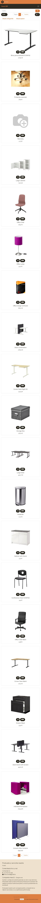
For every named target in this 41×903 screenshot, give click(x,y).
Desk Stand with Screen (20, 765)
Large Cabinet (20, 180)
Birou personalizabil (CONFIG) (20, 55)
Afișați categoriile (7, 18)
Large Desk (20, 472)
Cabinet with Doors (20, 556)
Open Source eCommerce (32, 899)
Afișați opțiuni (20, 18)
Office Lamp (20, 264)
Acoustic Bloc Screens (20, 848)
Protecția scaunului (20, 97)
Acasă (4, 865)
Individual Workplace (20, 806)
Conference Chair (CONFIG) (20, 598)
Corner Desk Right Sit (20, 389)
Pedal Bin (20, 514)
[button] (37, 14)
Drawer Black (20, 723)
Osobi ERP (5, 6)
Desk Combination (21, 347)
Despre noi (19, 877)
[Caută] (37, 11)
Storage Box (21, 431)
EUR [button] (3, 14)
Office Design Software (20, 306)
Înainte (26, 14)
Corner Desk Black (20, 681)
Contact (4, 1)
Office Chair (20, 222)
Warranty (20, 139)
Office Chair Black (20, 639)
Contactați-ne (6, 871)
